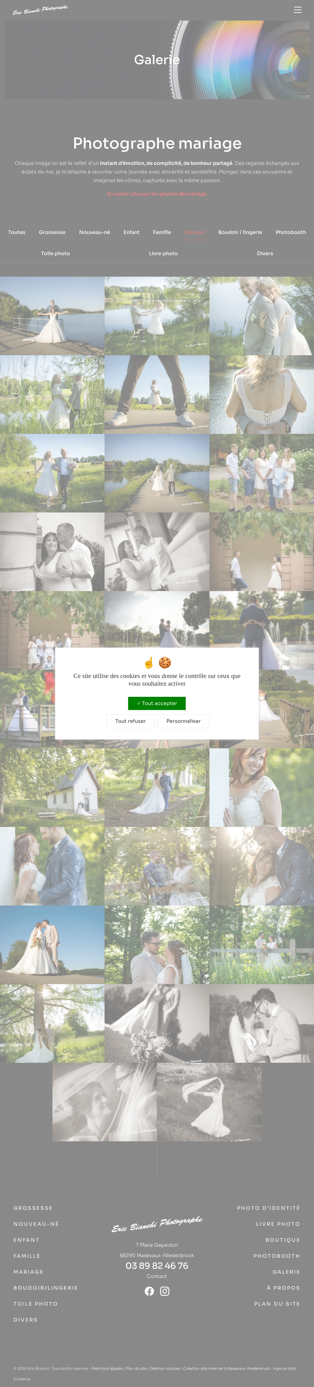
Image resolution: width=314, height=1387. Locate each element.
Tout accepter (157, 703)
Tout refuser (130, 721)
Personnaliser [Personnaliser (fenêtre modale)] (184, 721)
